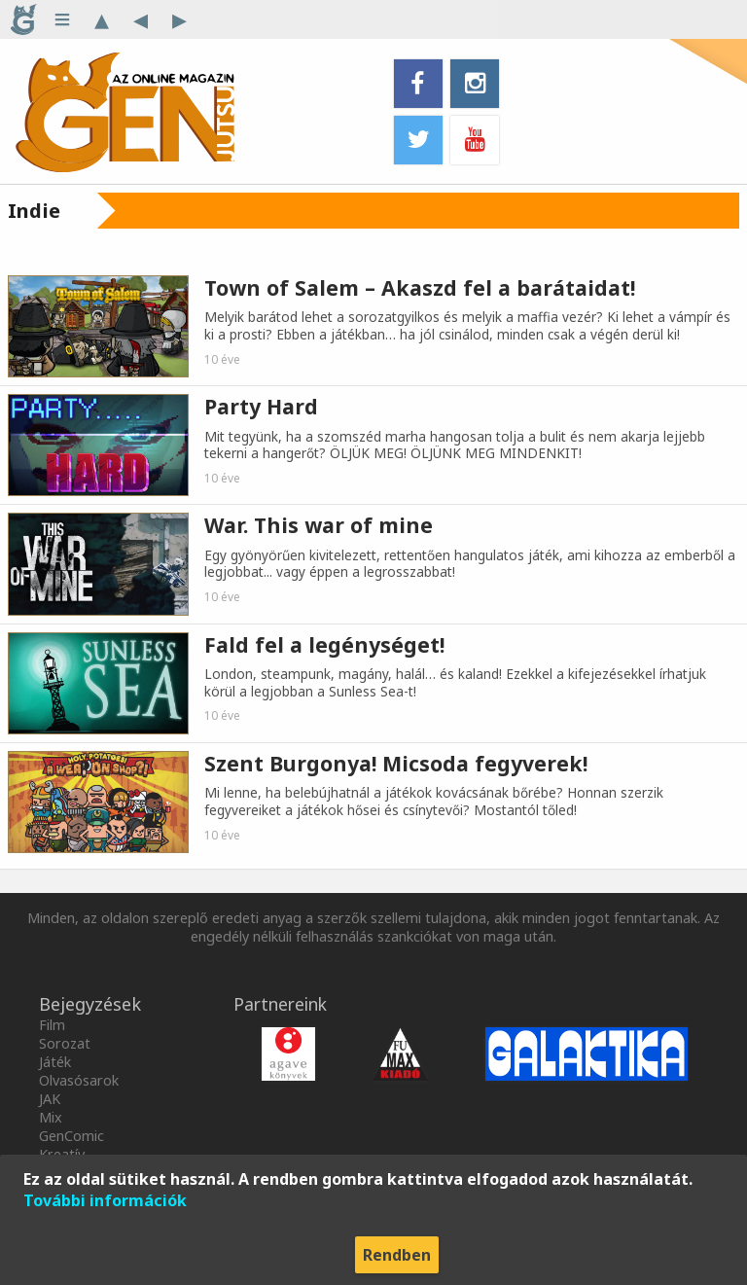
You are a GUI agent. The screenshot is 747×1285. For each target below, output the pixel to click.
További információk (105, 1200)
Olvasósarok (79, 1080)
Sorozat (64, 1043)
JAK (49, 1098)
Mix (50, 1117)
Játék (55, 1062)
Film (52, 1025)
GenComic (71, 1135)
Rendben (397, 1255)
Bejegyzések (90, 1004)
